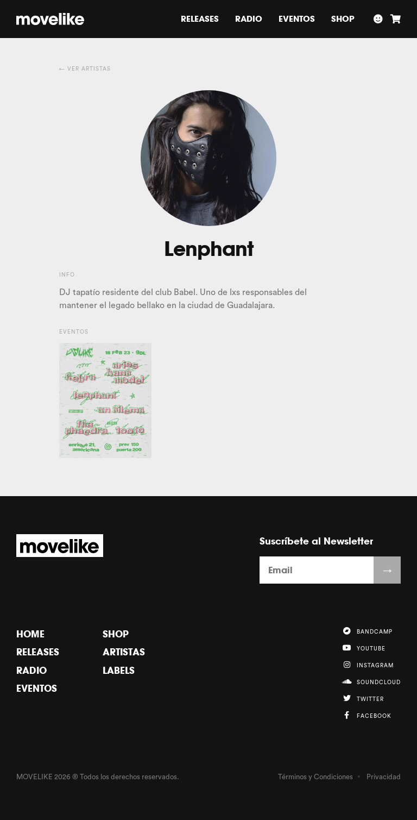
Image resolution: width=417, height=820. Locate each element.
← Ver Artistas (85, 69)
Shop (343, 18)
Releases (200, 18)
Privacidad (384, 776)
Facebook (366, 715)
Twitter (363, 698)
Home (30, 634)
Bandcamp (367, 631)
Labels (119, 670)
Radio (248, 18)
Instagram (368, 664)
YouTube (364, 648)
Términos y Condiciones (315, 776)
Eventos (297, 18)
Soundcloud (371, 681)
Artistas (124, 652)
